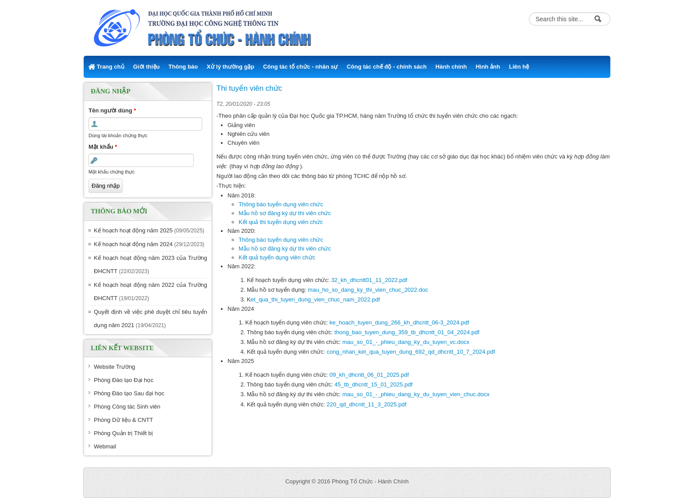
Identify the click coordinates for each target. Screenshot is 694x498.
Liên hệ (519, 66)
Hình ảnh (488, 66)
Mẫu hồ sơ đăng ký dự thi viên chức (285, 213)
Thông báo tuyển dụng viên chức (281, 204)
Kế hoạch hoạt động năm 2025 (133, 230)
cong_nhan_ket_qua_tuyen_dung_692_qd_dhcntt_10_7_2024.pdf (411, 351)
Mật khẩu (103, 146)
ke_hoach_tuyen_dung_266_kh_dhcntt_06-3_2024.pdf (399, 322)
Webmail (105, 446)
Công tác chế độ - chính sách (386, 66)
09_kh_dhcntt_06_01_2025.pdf (369, 374)
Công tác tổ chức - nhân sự (300, 66)
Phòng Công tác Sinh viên (127, 406)
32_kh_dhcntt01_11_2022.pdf (369, 280)
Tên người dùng (112, 110)
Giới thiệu (146, 66)
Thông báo (183, 66)
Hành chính (451, 66)
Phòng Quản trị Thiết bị (123, 433)
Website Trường (114, 366)
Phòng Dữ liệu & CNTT (123, 420)
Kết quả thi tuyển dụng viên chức (281, 222)
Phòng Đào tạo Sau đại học (129, 393)
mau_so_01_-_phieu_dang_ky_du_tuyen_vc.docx (406, 342)
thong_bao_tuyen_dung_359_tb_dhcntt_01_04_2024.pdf (407, 332)
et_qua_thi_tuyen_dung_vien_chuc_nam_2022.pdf (315, 299)
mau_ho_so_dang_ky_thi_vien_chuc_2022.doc (368, 289)
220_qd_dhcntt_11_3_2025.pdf (366, 404)
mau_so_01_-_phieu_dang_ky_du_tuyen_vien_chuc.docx (416, 394)
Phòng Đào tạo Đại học (124, 380)
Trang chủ (106, 66)
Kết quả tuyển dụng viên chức (277, 257)
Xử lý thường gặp (230, 66)
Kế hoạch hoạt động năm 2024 (133, 244)
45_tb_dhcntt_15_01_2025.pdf (374, 384)
